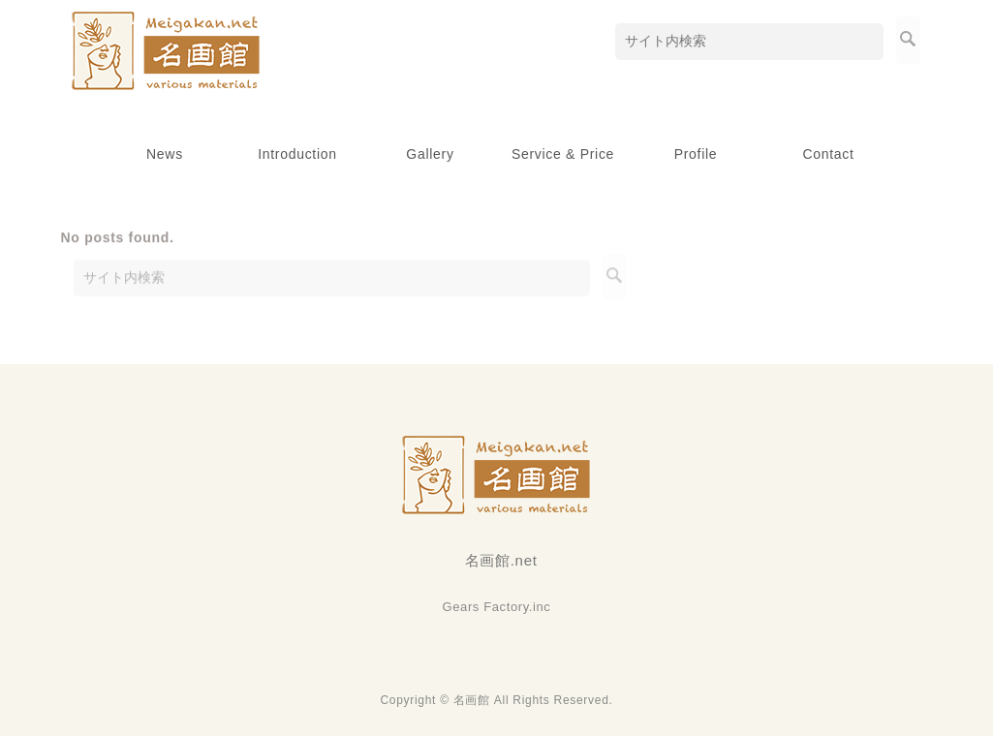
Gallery (429, 154)
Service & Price (563, 154)
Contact (827, 154)
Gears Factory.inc (497, 606)
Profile (696, 154)
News (164, 154)
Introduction (297, 154)
